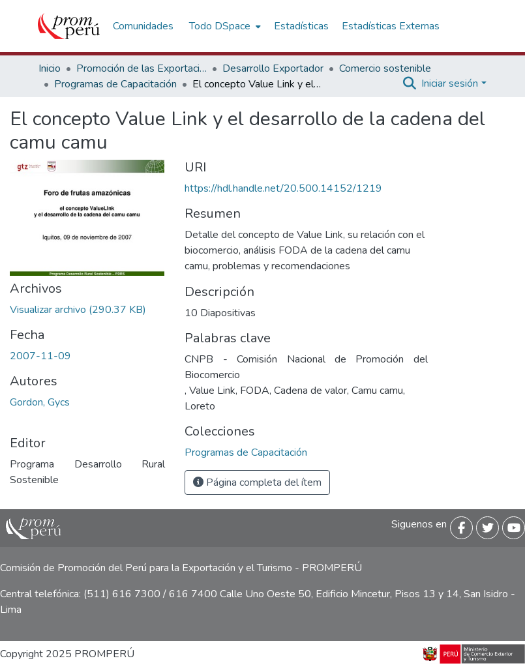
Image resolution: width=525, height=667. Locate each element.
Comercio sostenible (385, 68)
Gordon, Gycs (40, 402)
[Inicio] (69, 26)
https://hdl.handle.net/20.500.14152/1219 (283, 188)
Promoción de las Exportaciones (141, 68)
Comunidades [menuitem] (143, 26)
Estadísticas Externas (391, 26)
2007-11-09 (40, 356)
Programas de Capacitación (115, 84)
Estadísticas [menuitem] (301, 26)
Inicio (49, 68)
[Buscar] (409, 83)
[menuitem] (224, 26)
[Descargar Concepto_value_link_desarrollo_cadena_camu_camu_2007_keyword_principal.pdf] (78, 310)
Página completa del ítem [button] (257, 482)
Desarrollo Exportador (272, 68)
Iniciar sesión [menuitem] (449, 83)
